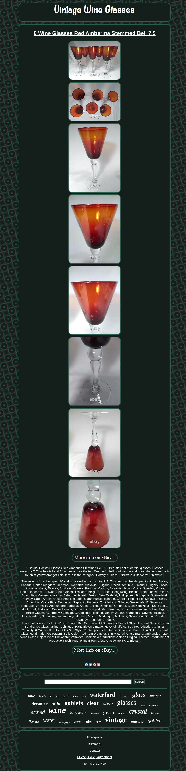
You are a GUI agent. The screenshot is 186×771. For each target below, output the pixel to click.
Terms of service (94, 763)
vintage (116, 719)
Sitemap (94, 744)
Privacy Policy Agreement (94, 757)
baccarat (95, 713)
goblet (154, 720)
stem (108, 703)
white (142, 705)
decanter (40, 703)
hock (66, 696)
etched (38, 712)
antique (155, 696)
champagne (64, 722)
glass (138, 694)
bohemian (78, 712)
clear (93, 703)
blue (31, 696)
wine (57, 711)
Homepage (94, 737)
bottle (42, 696)
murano (137, 721)
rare (98, 721)
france (123, 696)
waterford (102, 694)
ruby (88, 721)
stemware (153, 705)
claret (54, 696)
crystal (138, 711)
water (49, 720)
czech (77, 721)
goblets (74, 702)
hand (75, 696)
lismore (34, 721)
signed (121, 713)
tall (84, 696)
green (108, 712)
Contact (94, 750)
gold (56, 703)
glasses (126, 702)
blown (155, 713)
